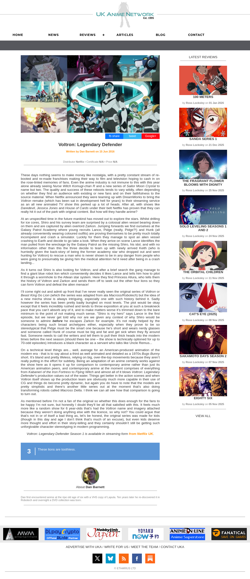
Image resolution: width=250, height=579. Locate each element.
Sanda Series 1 (203, 139)
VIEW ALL (203, 416)
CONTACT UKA (172, 547)
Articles (124, 35)
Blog (161, 35)
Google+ (150, 136)
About (90, 487)
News (53, 35)
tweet (132, 136)
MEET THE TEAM (144, 547)
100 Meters (203, 97)
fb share (114, 136)
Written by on (90, 151)
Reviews (88, 35)
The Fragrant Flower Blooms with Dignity (203, 182)
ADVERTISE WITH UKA (84, 547)
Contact (196, 35)
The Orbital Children (203, 272)
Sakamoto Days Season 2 (203, 356)
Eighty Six (203, 398)
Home (17, 35)
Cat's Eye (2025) (203, 314)
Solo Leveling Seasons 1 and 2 (203, 228)
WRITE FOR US (116, 547)
